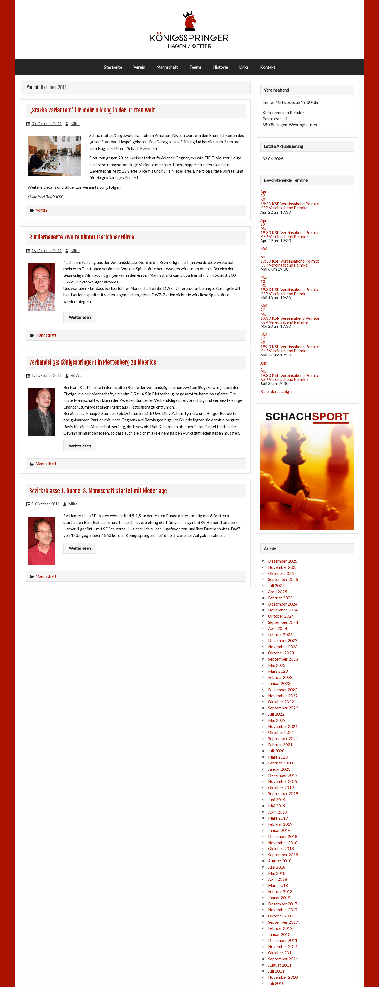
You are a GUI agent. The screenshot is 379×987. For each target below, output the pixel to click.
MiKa (75, 123)
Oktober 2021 (281, 732)
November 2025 (283, 567)
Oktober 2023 (281, 652)
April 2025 (277, 591)
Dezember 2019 (282, 775)
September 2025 (283, 579)
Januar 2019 (279, 830)
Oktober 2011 (281, 952)
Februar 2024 (280, 634)
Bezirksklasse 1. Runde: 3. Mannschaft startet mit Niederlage (98, 490)
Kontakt (267, 67)
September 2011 (283, 958)
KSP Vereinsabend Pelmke (284, 207)
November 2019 (283, 781)
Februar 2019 (280, 824)
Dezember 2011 (282, 940)
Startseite (113, 67)
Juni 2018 (277, 867)
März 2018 (278, 885)
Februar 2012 (280, 928)
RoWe (76, 375)
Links (243, 67)
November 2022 (283, 695)
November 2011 (283, 946)
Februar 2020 (280, 762)
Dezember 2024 (282, 604)
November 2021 (283, 726)
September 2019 (283, 793)
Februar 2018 (280, 891)
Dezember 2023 (282, 640)
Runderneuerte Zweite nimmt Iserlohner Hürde (81, 237)
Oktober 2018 (281, 848)
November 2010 (283, 977)
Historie (220, 67)
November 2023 (283, 646)
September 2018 (283, 854)
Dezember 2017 (282, 903)
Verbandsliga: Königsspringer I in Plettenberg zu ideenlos (92, 362)
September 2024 (283, 622)
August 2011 (279, 965)
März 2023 (278, 671)
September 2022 (283, 707)
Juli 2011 (276, 970)
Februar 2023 (280, 677)
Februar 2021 (280, 744)
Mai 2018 (277, 873)
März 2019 (278, 817)
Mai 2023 (277, 665)
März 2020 (278, 757)
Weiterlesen (80, 317)
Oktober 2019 (281, 787)
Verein (139, 67)
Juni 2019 (277, 799)
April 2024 (277, 628)
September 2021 (283, 738)
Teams (195, 67)
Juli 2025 (276, 585)
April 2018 (277, 879)
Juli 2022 (276, 714)
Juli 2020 (276, 750)
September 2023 (283, 659)
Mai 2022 (277, 720)
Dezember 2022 (282, 689)
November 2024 (283, 609)
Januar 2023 (279, 683)
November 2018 (283, 842)
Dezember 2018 (282, 836)
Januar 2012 (279, 934)
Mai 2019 (277, 805)
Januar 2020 (279, 769)
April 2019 (277, 812)
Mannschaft (167, 67)
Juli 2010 (276, 983)
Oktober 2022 (281, 701)
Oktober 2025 (281, 573)
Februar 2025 (280, 597)
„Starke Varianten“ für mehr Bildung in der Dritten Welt (92, 110)
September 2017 (283, 922)
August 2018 (279, 860)
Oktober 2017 (281, 915)
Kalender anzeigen (277, 391)
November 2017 (283, 909)
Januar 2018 (279, 897)
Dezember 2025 (282, 561)
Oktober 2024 (281, 616)
